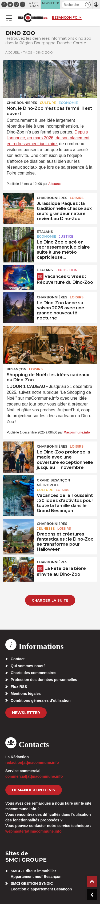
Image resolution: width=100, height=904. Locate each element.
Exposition (66, 270)
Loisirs (76, 198)
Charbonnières (22, 103)
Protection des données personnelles (44, 680)
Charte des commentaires (33, 673)
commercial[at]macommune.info (34, 776)
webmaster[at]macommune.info (33, 831)
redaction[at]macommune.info (32, 762)
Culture (48, 103)
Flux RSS (19, 686)
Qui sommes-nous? (28, 666)
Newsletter (26, 712)
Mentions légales (26, 693)
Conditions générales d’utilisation (41, 700)
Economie (68, 103)
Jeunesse (46, 528)
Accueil (12, 52)
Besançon (16, 369)
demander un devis (33, 790)
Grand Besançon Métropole (53, 482)
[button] (88, 4)
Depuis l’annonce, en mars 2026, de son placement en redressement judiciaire (48, 138)
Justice (66, 236)
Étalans (45, 232)
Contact (18, 659)
